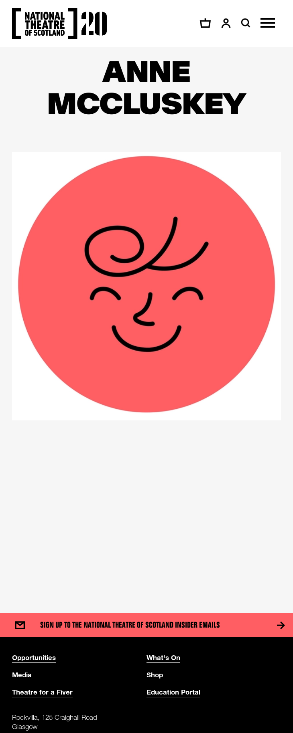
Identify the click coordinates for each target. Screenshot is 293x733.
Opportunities (34, 657)
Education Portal (173, 692)
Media (22, 674)
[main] (146, 322)
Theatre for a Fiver (42, 692)
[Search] (244, 23)
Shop (154, 674)
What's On (163, 657)
